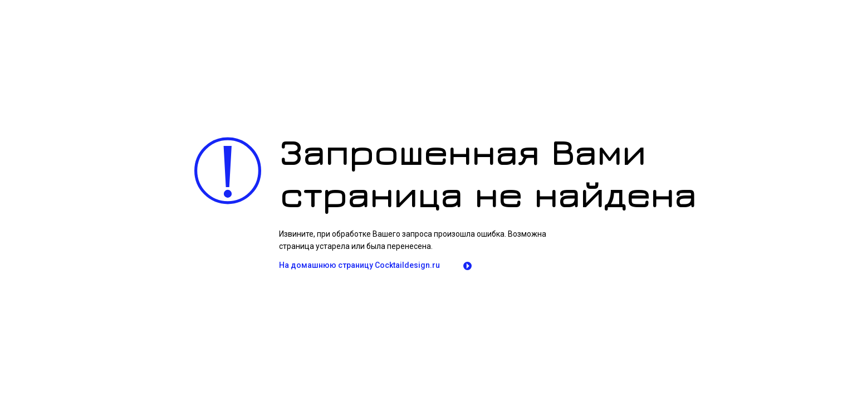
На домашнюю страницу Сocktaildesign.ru (359, 265)
